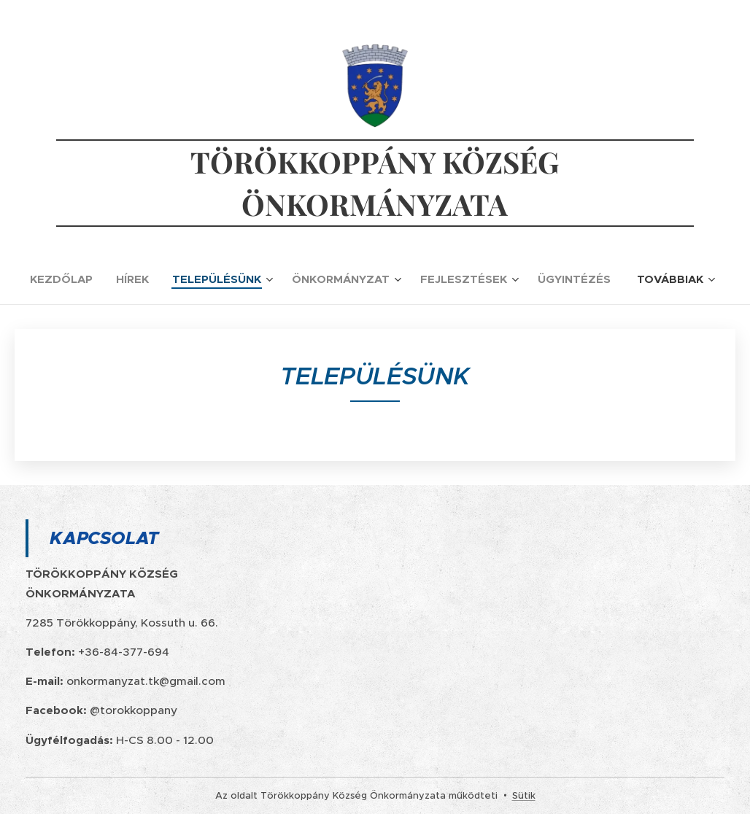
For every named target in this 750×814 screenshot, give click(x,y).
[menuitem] (67, 279)
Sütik (524, 795)
